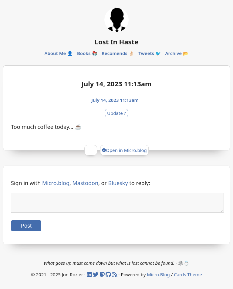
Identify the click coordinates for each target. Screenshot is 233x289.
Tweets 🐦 (149, 53)
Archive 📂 (176, 53)
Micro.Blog (158, 278)
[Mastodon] (103, 278)
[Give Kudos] (90, 150)
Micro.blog (55, 183)
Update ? (116, 113)
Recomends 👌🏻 (118, 53)
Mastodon (86, 183)
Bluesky (118, 183)
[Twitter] (96, 278)
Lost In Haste (117, 41)
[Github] (109, 278)
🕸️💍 (183, 266)
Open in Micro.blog (124, 150)
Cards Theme (188, 278)
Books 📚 (87, 53)
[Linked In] (90, 278)
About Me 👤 (58, 53)
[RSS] (115, 278)
